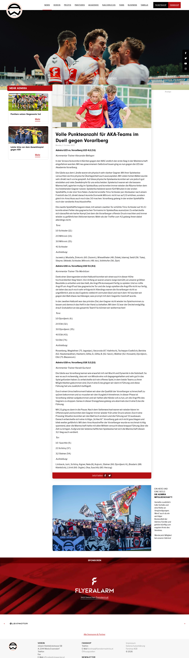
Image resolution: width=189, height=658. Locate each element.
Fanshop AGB (131, 649)
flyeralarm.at (102, 597)
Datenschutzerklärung (135, 646)
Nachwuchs (108, 5)
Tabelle (144, 5)
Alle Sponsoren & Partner (94, 634)
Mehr (37, 119)
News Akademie (106, 78)
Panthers (80, 5)
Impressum (131, 643)
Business (132, 5)
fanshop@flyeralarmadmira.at (100, 649)
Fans (121, 5)
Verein (56, 5)
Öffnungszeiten (88, 651)
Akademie (93, 5)
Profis (67, 5)
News (47, 5)
